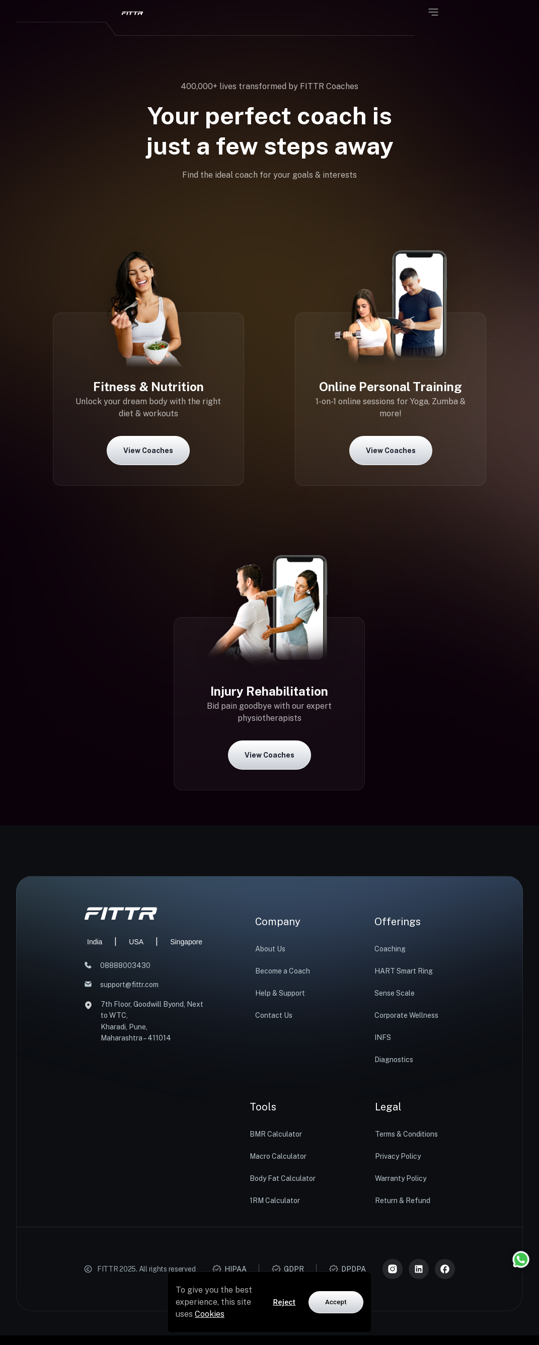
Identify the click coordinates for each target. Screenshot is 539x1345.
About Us (270, 949)
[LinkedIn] (419, 1269)
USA (136, 942)
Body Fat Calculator (283, 1178)
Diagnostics (393, 1060)
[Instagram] (392, 1269)
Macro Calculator (278, 1156)
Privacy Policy (398, 1156)
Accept (336, 1302)
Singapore (186, 942)
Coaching (390, 949)
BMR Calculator (276, 1134)
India (94, 942)
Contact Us (273, 1015)
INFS (382, 1037)
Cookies (209, 1314)
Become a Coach (282, 971)
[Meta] (445, 1269)
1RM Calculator (275, 1201)
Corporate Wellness (406, 1015)
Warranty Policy (400, 1178)
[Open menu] (433, 12)
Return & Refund (402, 1201)
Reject (284, 1302)
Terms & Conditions (406, 1134)
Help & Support (280, 993)
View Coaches (148, 450)
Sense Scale (394, 993)
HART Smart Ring (403, 971)
